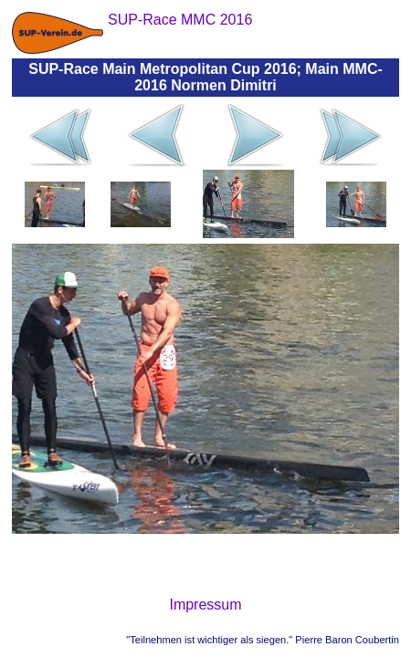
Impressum (205, 604)
